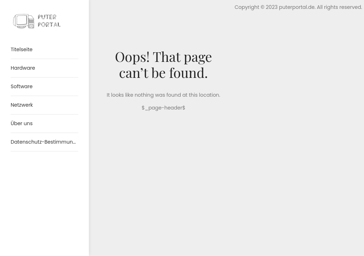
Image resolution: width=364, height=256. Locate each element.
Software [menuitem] (22, 86)
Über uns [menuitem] (22, 123)
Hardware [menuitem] (23, 67)
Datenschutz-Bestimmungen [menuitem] (44, 141)
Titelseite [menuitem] (21, 49)
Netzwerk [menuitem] (22, 104)
